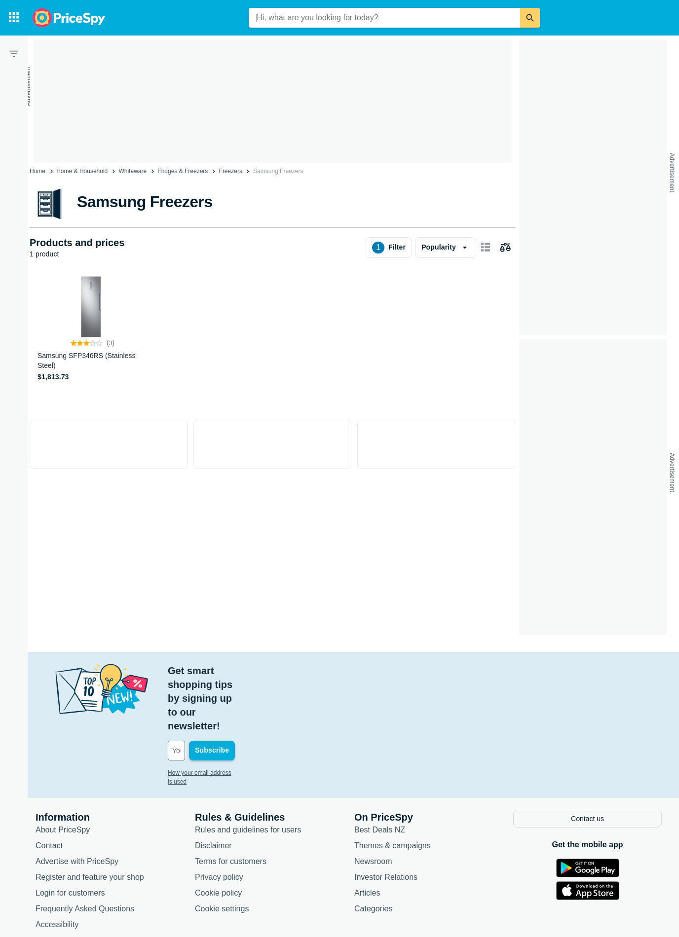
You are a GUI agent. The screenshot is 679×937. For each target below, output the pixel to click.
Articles (367, 836)
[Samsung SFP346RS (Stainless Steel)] (92, 328)
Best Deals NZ (379, 773)
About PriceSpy (63, 773)
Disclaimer (213, 789)
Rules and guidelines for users (248, 773)
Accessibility (57, 868)
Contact (49, 789)
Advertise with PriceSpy (77, 804)
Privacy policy (219, 820)
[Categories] (14, 18)
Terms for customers (230, 804)
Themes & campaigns (392, 789)
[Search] (530, 18)
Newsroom (373, 804)
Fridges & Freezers (182, 171)
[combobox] (384, 18)
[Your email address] (235, 695)
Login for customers (70, 836)
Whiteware (132, 171)
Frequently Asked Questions (85, 852)
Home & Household (82, 171)
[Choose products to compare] (505, 247)
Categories (373, 852)
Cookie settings (222, 852)
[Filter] (14, 53)
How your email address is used (210, 717)
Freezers (230, 171)
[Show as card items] (485, 247)
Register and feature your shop (90, 820)
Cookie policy (218, 836)
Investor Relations (385, 820)
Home (37, 171)
